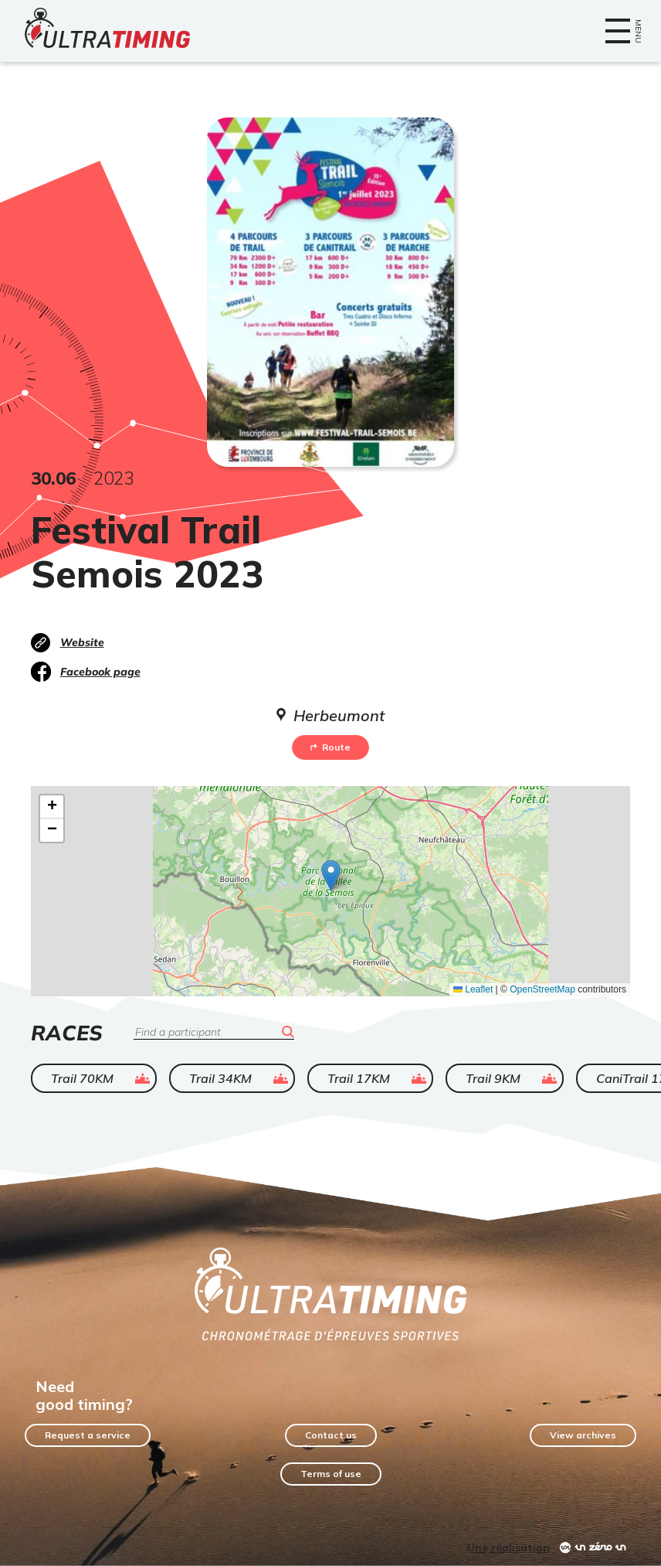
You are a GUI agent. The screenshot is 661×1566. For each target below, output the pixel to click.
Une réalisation (508, 1547)
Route (330, 747)
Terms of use (330, 1473)
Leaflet (473, 989)
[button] (331, 875)
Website (82, 642)
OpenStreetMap (542, 989)
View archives (583, 1435)
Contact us (331, 1435)
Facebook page (100, 672)
